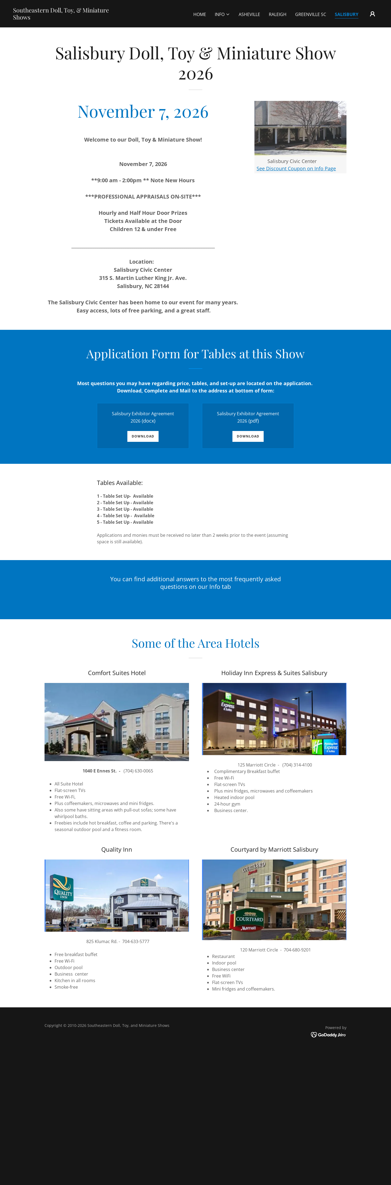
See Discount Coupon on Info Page (296, 168)
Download (143, 436)
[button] (222, 14)
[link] (64, 18)
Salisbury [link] (346, 14)
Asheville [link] (249, 14)
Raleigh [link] (277, 14)
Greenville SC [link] (310, 14)
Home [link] (199, 14)
